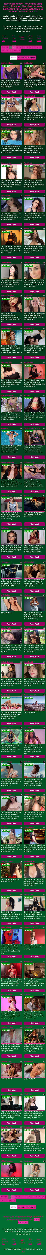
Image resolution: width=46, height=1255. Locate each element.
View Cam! (11, 92)
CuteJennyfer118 (30, 927)
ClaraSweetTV (6, 728)
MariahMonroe (29, 129)
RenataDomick (30, 795)
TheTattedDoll (29, 862)
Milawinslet (28, 895)
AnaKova (4, 428)
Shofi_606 (28, 1094)
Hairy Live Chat (30, 38)
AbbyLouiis (28, 1061)
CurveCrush (6, 495)
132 (15, 51)
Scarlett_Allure (7, 63)
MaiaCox (27, 762)
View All (5, 47)
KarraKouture (29, 229)
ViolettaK (27, 495)
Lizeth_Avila (6, 628)
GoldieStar (28, 63)
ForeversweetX (30, 695)
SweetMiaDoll (29, 96)
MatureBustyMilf (7, 296)
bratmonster (6, 163)
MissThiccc (5, 196)
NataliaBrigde (29, 562)
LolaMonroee (29, 462)
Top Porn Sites (14, 38)
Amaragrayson (30, 628)
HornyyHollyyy (7, 1027)
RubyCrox (28, 1027)
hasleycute (28, 1161)
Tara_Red (5, 229)
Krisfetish (28, 961)
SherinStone (6, 263)
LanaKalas (28, 196)
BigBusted (28, 296)
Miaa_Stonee (6, 927)
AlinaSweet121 (7, 994)
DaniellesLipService (32, 428)
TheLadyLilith (6, 363)
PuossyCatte (6, 895)
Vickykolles (5, 595)
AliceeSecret (29, 828)
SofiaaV (27, 994)
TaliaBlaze (5, 528)
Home (13, 57)
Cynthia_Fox (6, 1061)
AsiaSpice (28, 163)
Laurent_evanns (30, 528)
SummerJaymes (7, 96)
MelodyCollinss (7, 662)
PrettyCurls (5, 695)
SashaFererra (6, 1127)
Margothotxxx (6, 1094)
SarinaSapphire (7, 129)
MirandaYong (6, 762)
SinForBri (28, 728)
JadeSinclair (6, 328)
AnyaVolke (28, 1127)
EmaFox (4, 828)
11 (7, 51)
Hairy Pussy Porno (39, 38)
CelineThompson (8, 795)
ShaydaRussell (7, 862)
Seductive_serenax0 (32, 263)
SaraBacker (5, 562)
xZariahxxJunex (7, 395)
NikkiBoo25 (28, 662)
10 (3, 51)
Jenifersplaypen (7, 462)
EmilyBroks (28, 363)
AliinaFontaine (6, 1161)
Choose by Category (26, 57)
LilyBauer (28, 595)
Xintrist (27, 395)
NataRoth (4, 961)
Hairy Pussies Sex (5, 38)
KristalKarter (29, 328)
